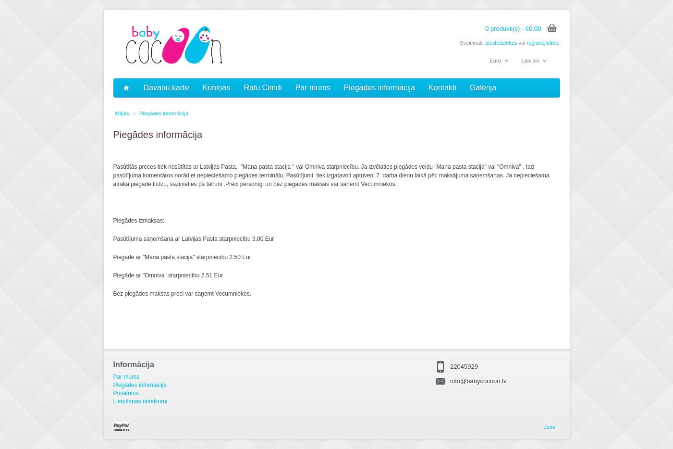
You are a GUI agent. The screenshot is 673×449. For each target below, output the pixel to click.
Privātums (126, 393)
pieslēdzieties (501, 43)
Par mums (312, 88)
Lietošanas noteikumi (140, 401)
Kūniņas (217, 88)
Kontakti (442, 88)
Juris (549, 427)
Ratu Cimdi (263, 88)
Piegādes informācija (380, 88)
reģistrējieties (542, 43)
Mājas (122, 113)
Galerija (483, 88)
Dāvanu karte (166, 88)
